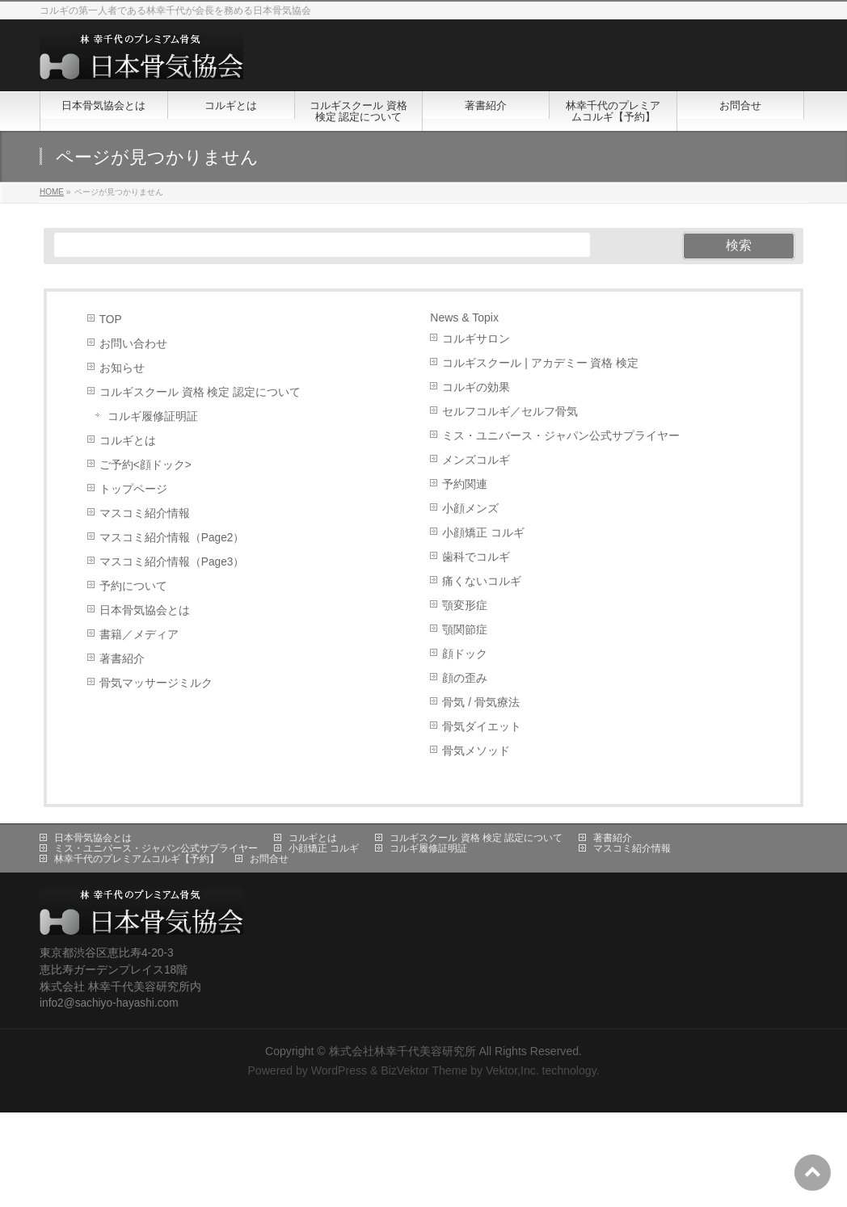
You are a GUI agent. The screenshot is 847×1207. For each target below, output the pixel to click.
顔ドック (464, 654)
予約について (133, 586)
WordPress (339, 1070)
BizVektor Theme (424, 1070)
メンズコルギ (476, 460)
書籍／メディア (139, 635)
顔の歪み (464, 678)
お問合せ (269, 858)
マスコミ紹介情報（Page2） (172, 538)
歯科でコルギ (476, 557)
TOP (110, 319)
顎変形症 (464, 605)
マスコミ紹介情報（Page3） (172, 562)
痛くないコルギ (481, 581)
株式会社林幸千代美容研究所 (402, 1051)
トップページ (133, 489)
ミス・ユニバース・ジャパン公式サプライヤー (561, 436)
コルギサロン (476, 339)
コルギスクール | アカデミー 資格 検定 (540, 363)
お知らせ (122, 368)
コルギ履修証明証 (152, 416)
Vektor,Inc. (512, 1070)
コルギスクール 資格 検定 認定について (200, 392)
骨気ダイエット (481, 727)
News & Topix (464, 317)
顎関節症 (464, 630)
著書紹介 (122, 659)
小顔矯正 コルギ (483, 533)
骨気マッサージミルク (156, 683)
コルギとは (127, 441)
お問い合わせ (133, 344)
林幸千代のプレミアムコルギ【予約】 (136, 858)
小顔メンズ (470, 509)
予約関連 (464, 484)
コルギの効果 (476, 387)
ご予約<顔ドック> (145, 465)
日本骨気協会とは (144, 610)
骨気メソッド (476, 751)
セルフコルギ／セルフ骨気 (510, 412)
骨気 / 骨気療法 (480, 702)
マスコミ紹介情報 (144, 513)
